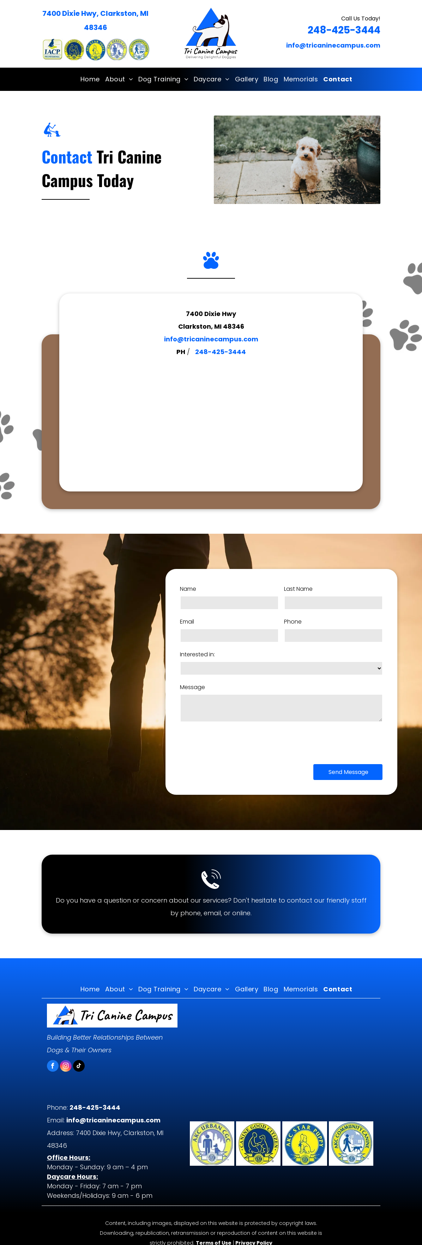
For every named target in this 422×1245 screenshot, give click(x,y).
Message (192, 687)
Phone (293, 622)
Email (187, 622)
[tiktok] (79, 1066)
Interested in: (197, 654)
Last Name (298, 589)
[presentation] (233, 742)
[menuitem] (87, 79)
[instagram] (66, 1066)
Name (188, 589)
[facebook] (53, 1066)
